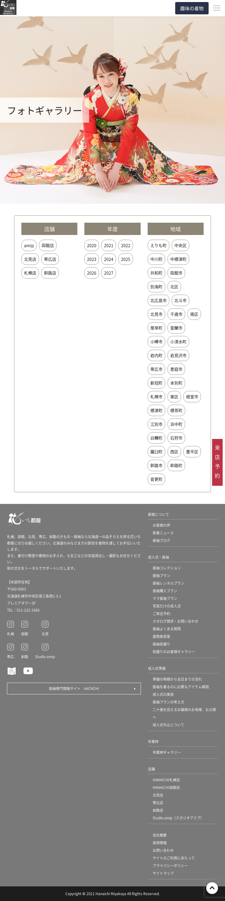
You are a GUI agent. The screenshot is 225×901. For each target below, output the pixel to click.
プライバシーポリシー (170, 865)
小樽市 (156, 341)
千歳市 (176, 314)
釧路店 (50, 273)
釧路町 (176, 465)
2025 (125, 259)
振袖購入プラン (165, 590)
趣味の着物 (192, 8)
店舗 (151, 768)
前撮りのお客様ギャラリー (174, 651)
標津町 (156, 410)
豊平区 (192, 451)
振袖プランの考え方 (168, 701)
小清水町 (178, 341)
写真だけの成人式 (167, 605)
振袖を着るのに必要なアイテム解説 (181, 686)
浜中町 (176, 424)
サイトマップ (163, 873)
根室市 (192, 396)
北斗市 (180, 300)
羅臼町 (156, 451)
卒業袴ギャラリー (167, 752)
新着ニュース (163, 532)
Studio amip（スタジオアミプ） (178, 817)
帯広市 (156, 369)
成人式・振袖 (158, 557)
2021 (108, 245)
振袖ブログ (161, 540)
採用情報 (160, 842)
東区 (174, 396)
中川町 (156, 259)
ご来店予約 (161, 613)
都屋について (158, 514)
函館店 (48, 245)
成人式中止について (168, 724)
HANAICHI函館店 (166, 787)
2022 (125, 245)
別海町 (156, 286)
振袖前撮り (161, 643)
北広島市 (158, 300)
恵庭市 (176, 369)
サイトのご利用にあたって (174, 857)
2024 (108, 259)
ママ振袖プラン (165, 598)
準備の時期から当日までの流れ (177, 679)
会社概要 (160, 835)
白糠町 (156, 438)
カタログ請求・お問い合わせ (175, 621)
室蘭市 (176, 328)
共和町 (156, 273)
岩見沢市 (178, 355)
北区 (174, 286)
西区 (174, 451)
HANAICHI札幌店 (166, 779)
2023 (91, 259)
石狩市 (176, 438)
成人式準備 (157, 668)
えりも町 (158, 245)
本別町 (176, 383)
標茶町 (176, 410)
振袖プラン (161, 575)
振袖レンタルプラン (168, 583)
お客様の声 (161, 525)
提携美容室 (161, 636)
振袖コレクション (167, 567)
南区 (194, 314)
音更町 (156, 479)
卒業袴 (153, 741)
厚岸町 (156, 328)
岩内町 (156, 355)
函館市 (176, 273)
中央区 (180, 245)
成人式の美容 (163, 694)
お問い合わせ (163, 850)
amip (29, 245)
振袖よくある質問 (167, 628)
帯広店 (50, 259)
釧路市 (156, 465)
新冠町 (156, 383)
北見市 (156, 314)
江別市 (156, 424)
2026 (91, 273)
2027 (108, 273)
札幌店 (30, 273)
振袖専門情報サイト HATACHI (74, 688)
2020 (91, 245)
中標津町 (178, 259)
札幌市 (156, 396)
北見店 (30, 259)
